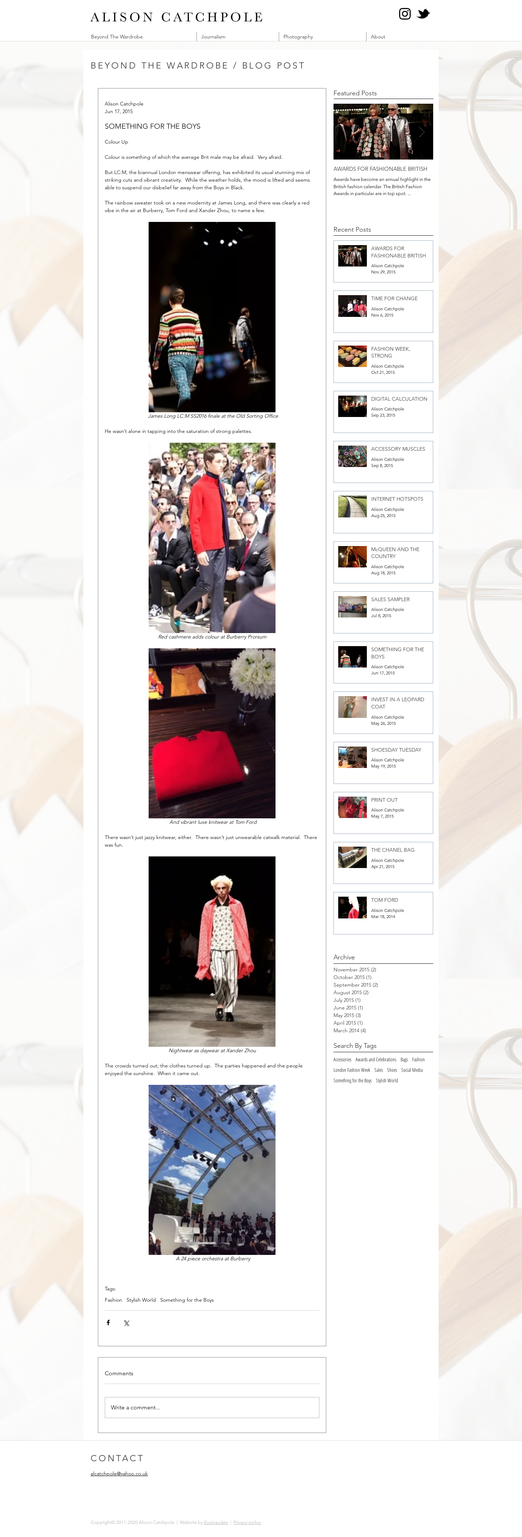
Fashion (113, 1300)
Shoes (392, 1070)
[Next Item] (421, 131)
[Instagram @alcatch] (405, 14)
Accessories (342, 1059)
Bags (404, 1059)
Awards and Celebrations (376, 1059)
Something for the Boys (187, 1300)
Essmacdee (216, 1522)
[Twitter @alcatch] (422, 13)
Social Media (412, 1070)
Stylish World (141, 1300)
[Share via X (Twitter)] (126, 1322)
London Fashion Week (352, 1070)
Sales (378, 1070)
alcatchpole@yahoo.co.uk (119, 1473)
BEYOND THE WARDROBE (160, 65)
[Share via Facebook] (108, 1322)
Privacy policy (247, 1522)
